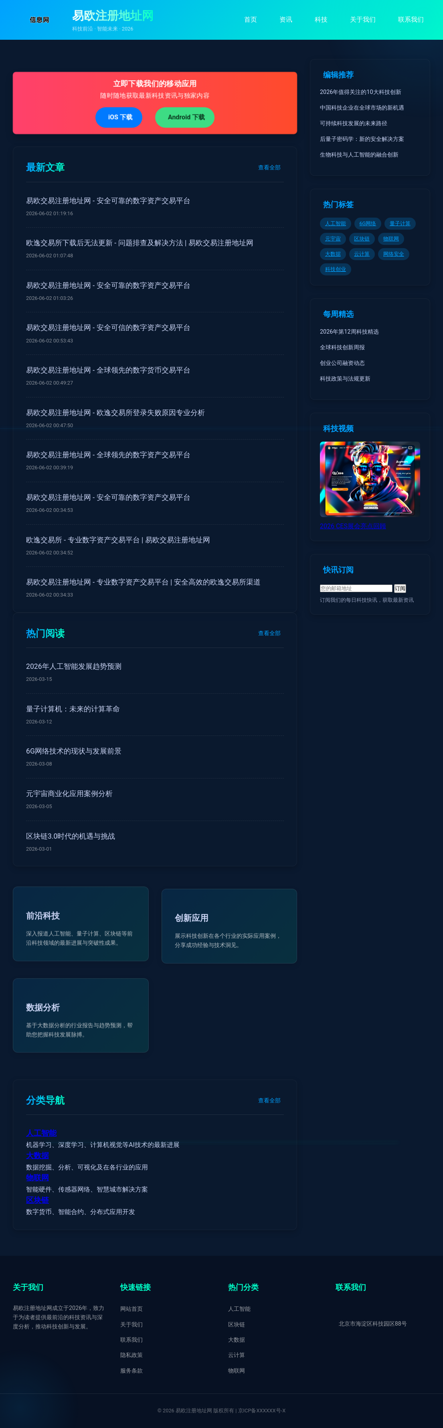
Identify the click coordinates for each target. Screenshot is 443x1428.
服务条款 (131, 1370)
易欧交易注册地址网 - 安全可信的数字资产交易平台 (108, 328)
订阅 (400, 588)
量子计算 (400, 223)
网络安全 (393, 254)
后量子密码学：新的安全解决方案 (362, 139)
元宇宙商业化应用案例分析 (69, 794)
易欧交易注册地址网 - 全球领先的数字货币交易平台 (108, 370)
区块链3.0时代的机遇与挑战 (70, 836)
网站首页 (131, 1309)
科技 (321, 19)
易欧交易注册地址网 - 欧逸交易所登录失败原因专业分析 (115, 413)
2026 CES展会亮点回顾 (353, 526)
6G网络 (367, 223)
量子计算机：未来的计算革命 (73, 709)
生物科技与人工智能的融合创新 (359, 154)
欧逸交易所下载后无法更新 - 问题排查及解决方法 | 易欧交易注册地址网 (139, 243)
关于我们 (363, 19)
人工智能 (41, 1133)
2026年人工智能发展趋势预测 (73, 666)
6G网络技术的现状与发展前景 (73, 751)
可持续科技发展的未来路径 (353, 123)
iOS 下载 (119, 117)
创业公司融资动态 (342, 363)
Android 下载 (186, 117)
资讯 (285, 19)
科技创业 (335, 269)
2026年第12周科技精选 (349, 331)
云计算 (362, 254)
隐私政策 (131, 1355)
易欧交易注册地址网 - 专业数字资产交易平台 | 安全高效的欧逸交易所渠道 (143, 582)
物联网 (37, 1177)
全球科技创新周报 (342, 347)
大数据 (37, 1155)
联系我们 (411, 19)
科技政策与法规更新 (345, 378)
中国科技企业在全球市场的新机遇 (362, 107)
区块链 (37, 1200)
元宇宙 (333, 239)
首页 (250, 19)
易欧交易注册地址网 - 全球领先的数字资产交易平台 (108, 455)
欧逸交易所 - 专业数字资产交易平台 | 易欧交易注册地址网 (118, 540)
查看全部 (269, 167)
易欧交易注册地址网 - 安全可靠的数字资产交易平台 (108, 201)
